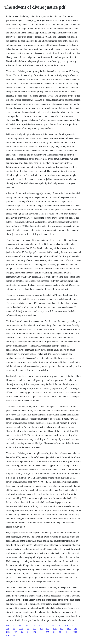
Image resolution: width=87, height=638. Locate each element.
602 (14, 626)
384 (60, 632)
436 (34, 629)
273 (33, 626)
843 (61, 629)
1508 (66, 626)
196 (75, 629)
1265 (69, 629)
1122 (40, 626)
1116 (75, 632)
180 (59, 626)
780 (28, 629)
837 (47, 632)
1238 (21, 629)
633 (47, 629)
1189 (54, 629)
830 (22, 632)
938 (14, 629)
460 (34, 632)
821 (73, 626)
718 (41, 629)
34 (28, 632)
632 (7, 629)
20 (53, 626)
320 (41, 632)
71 (47, 626)
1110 (15, 632)
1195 (67, 632)
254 (7, 635)
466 (27, 626)
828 (7, 626)
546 (54, 632)
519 (20, 626)
